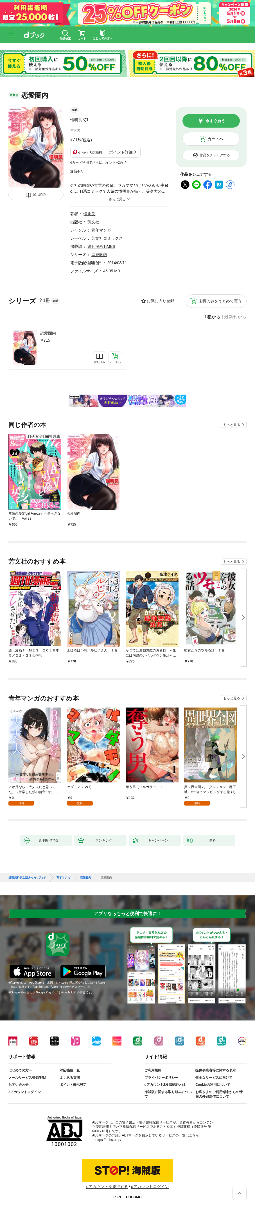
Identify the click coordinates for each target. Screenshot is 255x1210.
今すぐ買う (215, 121)
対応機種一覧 (70, 1070)
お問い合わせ (18, 1085)
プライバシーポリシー (161, 1078)
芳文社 (93, 222)
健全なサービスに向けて (214, 1078)
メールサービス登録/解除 (27, 1078)
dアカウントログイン (24, 1092)
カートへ (215, 139)
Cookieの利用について (212, 1085)
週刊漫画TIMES (101, 246)
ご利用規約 (153, 1070)
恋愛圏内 (48, 333)
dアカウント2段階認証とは (165, 1085)
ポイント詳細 (121, 152)
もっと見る (231, 425)
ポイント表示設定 (73, 1085)
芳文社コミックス (107, 238)
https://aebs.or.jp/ (108, 1140)
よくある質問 (70, 1078)
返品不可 (77, 171)
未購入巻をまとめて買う (220, 301)
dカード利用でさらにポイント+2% (96, 162)
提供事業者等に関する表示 (215, 1070)
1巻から (212, 317)
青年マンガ (101, 230)
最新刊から (235, 317)
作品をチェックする (215, 155)
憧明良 (76, 120)
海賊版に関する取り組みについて (168, 1094)
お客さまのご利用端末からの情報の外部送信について (219, 1094)
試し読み (39, 195)
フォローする (86, 120)
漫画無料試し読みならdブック (27, 877)
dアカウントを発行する (107, 1186)
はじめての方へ (20, 1070)
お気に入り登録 (160, 301)
